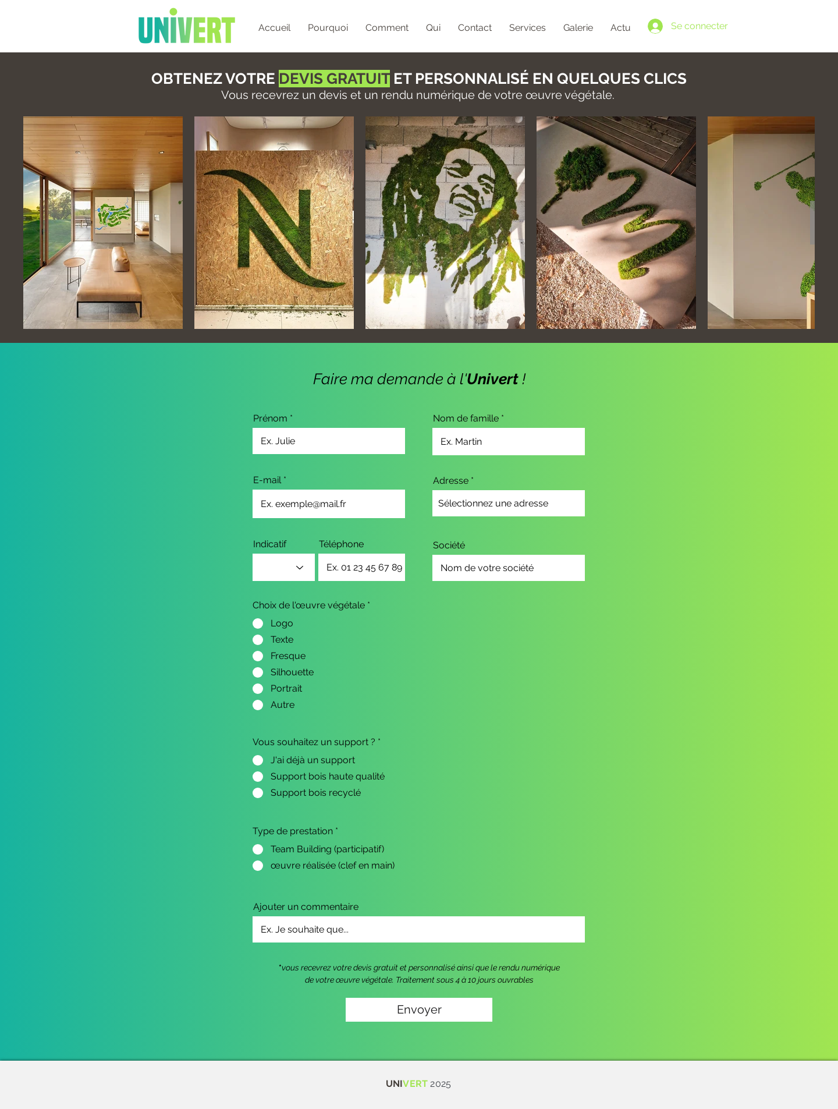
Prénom (270, 418)
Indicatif (269, 544)
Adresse (450, 481)
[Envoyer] (419, 1010)
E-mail (267, 480)
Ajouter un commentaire (305, 907)
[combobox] (508, 503)
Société (449, 545)
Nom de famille (466, 418)
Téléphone (341, 544)
